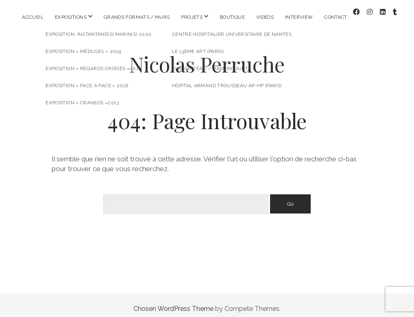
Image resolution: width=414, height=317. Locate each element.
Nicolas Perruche (207, 57)
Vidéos (265, 17)
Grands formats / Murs (137, 17)
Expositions (71, 17)
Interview (299, 17)
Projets (192, 17)
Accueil (33, 17)
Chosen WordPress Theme (173, 302)
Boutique (232, 17)
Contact (335, 17)
